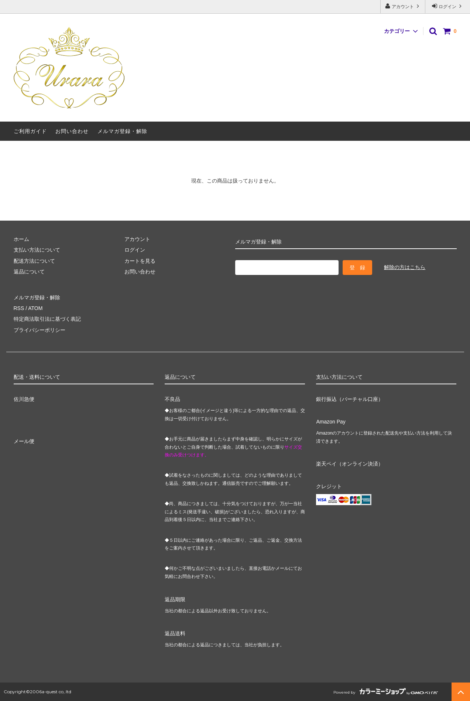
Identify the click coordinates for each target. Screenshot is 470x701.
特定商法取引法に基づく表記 (47, 319)
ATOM (35, 308)
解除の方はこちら (404, 267)
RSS (19, 308)
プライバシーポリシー (39, 330)
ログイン (448, 6)
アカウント (403, 6)
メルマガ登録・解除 (122, 131)
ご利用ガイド (30, 131)
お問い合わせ (72, 131)
